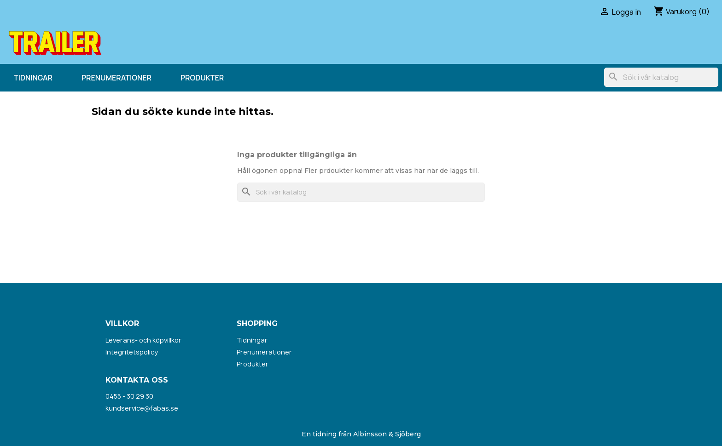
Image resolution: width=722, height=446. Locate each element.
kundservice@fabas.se (141, 408)
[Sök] (661, 77)
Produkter (202, 78)
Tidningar (33, 78)
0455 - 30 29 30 (129, 396)
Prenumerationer (116, 78)
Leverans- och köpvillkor (143, 340)
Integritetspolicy (131, 352)
